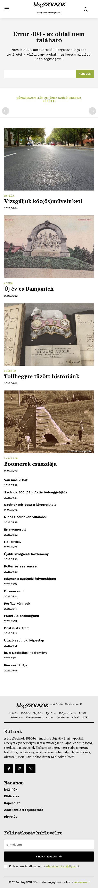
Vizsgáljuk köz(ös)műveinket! (43, 200)
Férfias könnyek (17, 603)
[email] (49, 844)
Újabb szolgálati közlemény (26, 554)
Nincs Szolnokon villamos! (25, 517)
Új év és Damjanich (29, 288)
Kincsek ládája (15, 665)
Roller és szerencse (20, 566)
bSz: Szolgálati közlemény (25, 653)
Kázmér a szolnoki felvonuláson (30, 579)
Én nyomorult (15, 529)
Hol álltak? (13, 542)
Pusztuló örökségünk (21, 616)
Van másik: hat (16, 480)
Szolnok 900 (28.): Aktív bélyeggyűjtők (35, 492)
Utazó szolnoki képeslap (24, 640)
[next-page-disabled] (92, 111)
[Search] (85, 74)
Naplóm (9, 196)
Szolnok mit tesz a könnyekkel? (30, 505)
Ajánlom (10, 371)
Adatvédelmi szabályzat (60, 866)
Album (8, 284)
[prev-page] (5, 111)
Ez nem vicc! (14, 591)
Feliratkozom (49, 856)
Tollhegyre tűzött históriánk (41, 376)
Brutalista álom (16, 628)
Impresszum (81, 882)
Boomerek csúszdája (30, 463)
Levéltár (11, 459)
